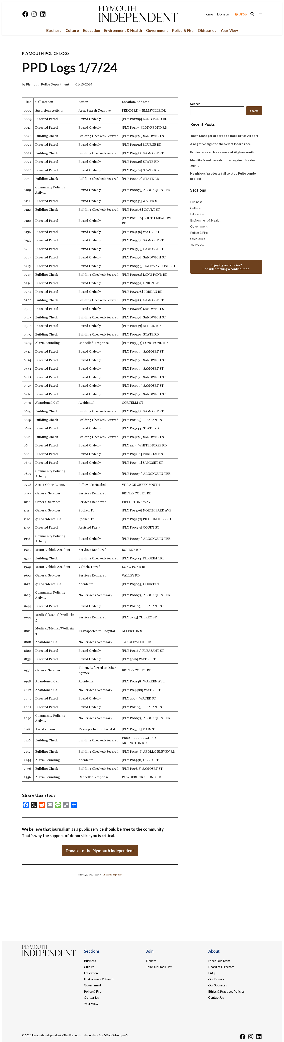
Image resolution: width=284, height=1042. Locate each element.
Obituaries (207, 30)
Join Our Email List (159, 967)
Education (91, 30)
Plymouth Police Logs (46, 53)
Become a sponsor (113, 874)
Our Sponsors (217, 985)
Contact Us (216, 997)
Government (157, 30)
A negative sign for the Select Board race (220, 144)
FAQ (211, 973)
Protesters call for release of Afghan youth (222, 152)
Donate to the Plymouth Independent (100, 850)
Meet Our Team (219, 961)
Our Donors (216, 979)
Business (53, 30)
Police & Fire (183, 30)
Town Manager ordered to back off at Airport (224, 135)
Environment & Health (123, 30)
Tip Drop (240, 14)
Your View (229, 30)
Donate (223, 14)
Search (195, 104)
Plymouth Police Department (47, 84)
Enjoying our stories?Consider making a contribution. (226, 267)
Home (208, 14)
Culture (72, 30)
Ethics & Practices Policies (226, 991)
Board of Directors (221, 967)
